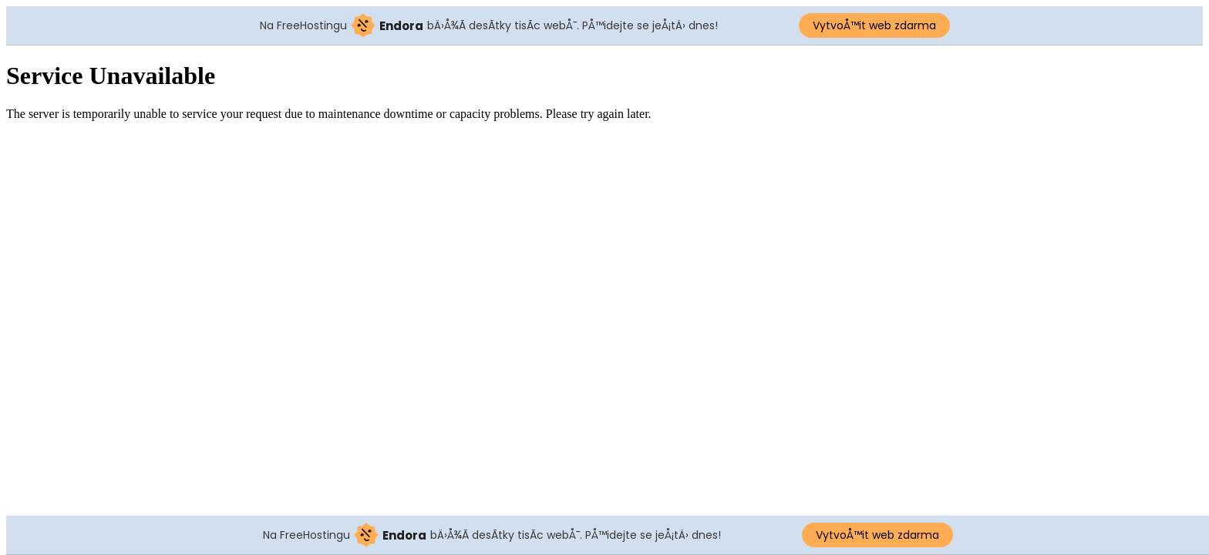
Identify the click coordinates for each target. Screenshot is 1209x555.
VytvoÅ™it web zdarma (874, 25)
